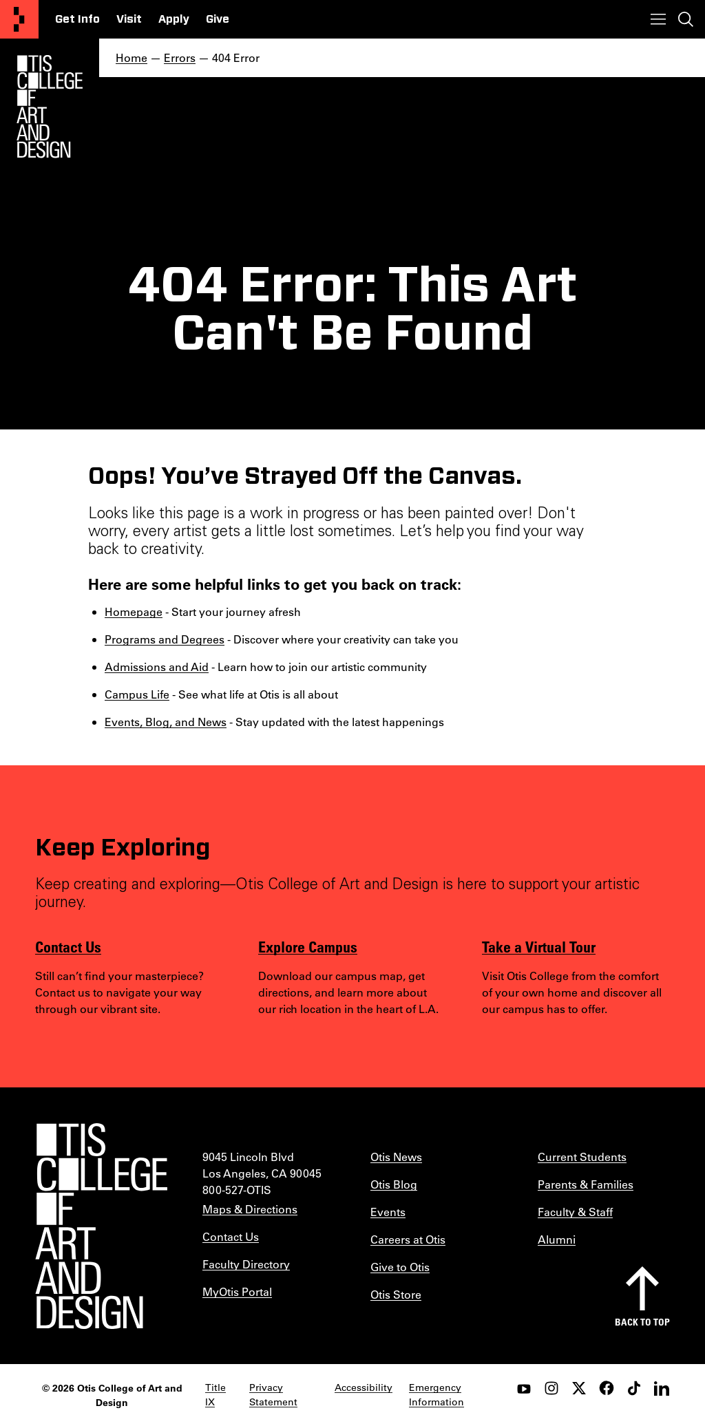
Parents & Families (585, 1184)
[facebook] (606, 1388)
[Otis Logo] (49, 107)
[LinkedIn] (661, 1388)
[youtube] (524, 1388)
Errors (180, 57)
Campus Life (137, 694)
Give (217, 19)
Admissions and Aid (157, 666)
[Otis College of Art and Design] (19, 19)
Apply (173, 19)
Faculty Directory (246, 1264)
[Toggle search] (685, 19)
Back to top (642, 1322)
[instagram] (551, 1388)
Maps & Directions (249, 1209)
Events (388, 1211)
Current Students (582, 1156)
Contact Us (68, 946)
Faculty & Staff (575, 1211)
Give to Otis (400, 1266)
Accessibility (363, 1387)
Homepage (133, 611)
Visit (129, 19)
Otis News (396, 1156)
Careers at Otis (407, 1239)
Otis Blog (393, 1184)
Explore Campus (307, 946)
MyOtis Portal (237, 1291)
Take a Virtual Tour (539, 946)
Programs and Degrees (164, 639)
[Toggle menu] (658, 19)
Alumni (557, 1239)
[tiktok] (634, 1388)
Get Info (77, 19)
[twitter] (579, 1388)
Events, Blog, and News (166, 721)
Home (131, 57)
